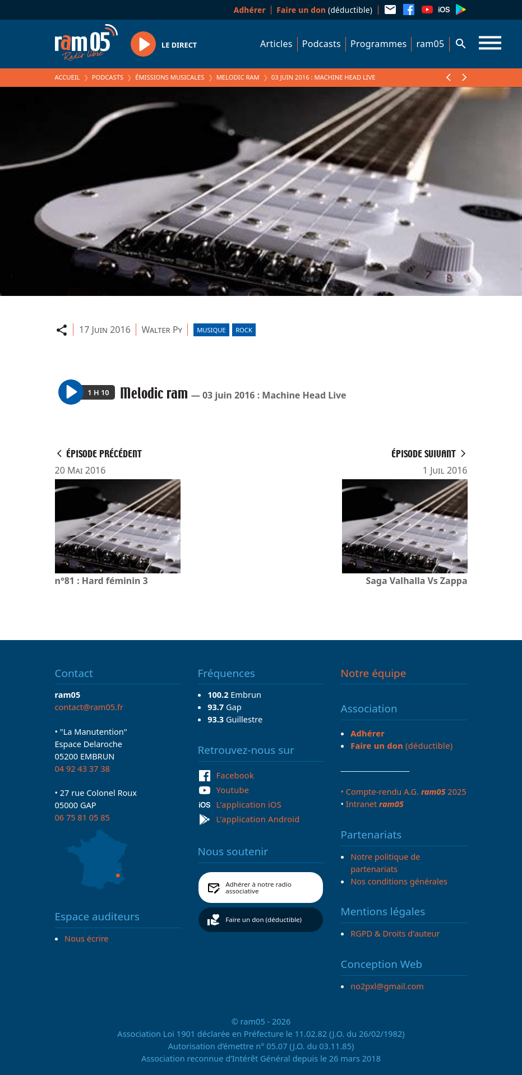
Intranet (375, 803)
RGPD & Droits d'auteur (395, 933)
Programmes (378, 44)
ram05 (430, 44)
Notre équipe (373, 673)
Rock (243, 330)
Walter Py (161, 329)
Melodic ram (238, 77)
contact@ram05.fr (89, 706)
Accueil (67, 77)
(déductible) (324, 9)
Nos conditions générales (398, 881)
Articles (276, 44)
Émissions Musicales (169, 77)
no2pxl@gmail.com (387, 985)
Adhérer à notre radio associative (258, 887)
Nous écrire (86, 938)
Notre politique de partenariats (385, 862)
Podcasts (321, 44)
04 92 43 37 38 (82, 768)
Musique (211, 330)
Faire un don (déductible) (263, 919)
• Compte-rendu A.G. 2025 (403, 791)
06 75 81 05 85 (82, 817)
